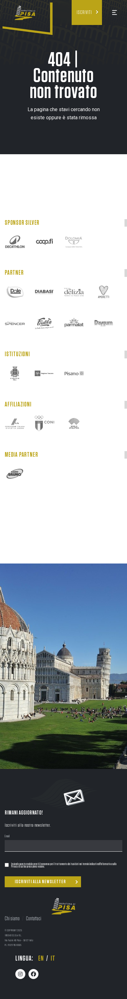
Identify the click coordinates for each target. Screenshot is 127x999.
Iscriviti (84, 12)
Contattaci (33, 919)
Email (7, 836)
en (41, 958)
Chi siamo (12, 919)
